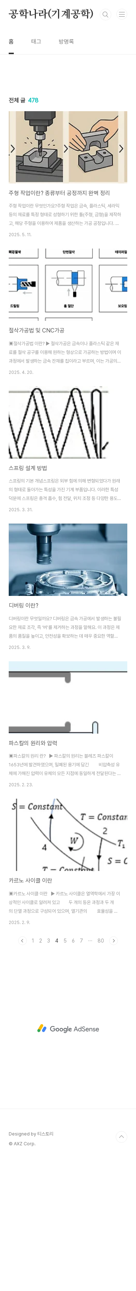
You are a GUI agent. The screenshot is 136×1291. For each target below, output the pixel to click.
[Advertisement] (68, 133)
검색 (105, 14)
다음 (113, 1071)
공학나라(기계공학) (51, 14)
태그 (36, 41)
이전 (22, 1071)
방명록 (66, 41)
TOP (121, 1268)
